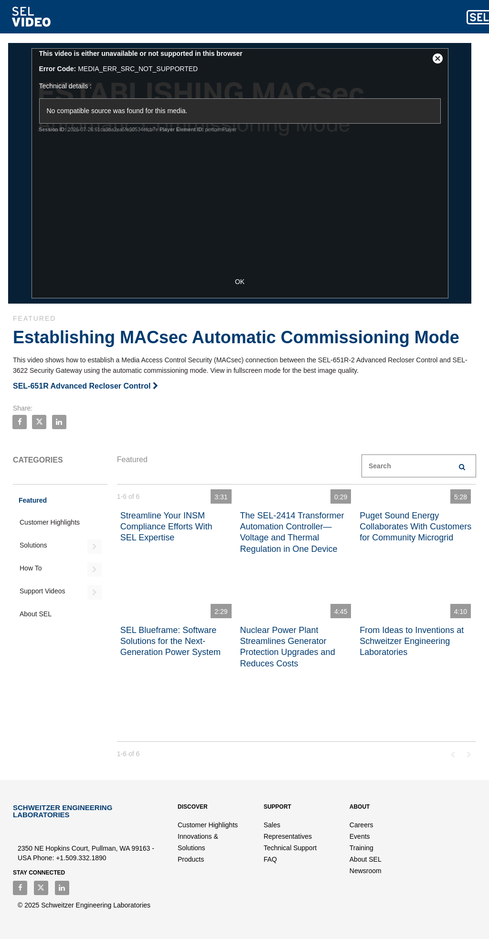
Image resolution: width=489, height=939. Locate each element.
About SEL (36, 614)
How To (31, 568)
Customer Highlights (50, 522)
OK (244, 281)
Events (360, 836)
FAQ (270, 859)
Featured (33, 500)
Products (191, 859)
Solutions (33, 545)
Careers (361, 825)
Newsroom (366, 871)
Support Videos (42, 591)
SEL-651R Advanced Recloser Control (85, 386)
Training (361, 848)
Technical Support (290, 848)
